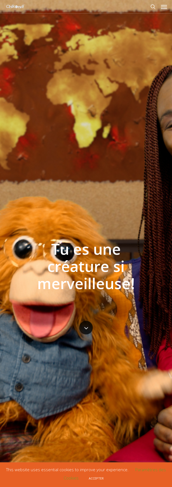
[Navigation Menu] (164, 6)
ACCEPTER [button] (96, 478)
